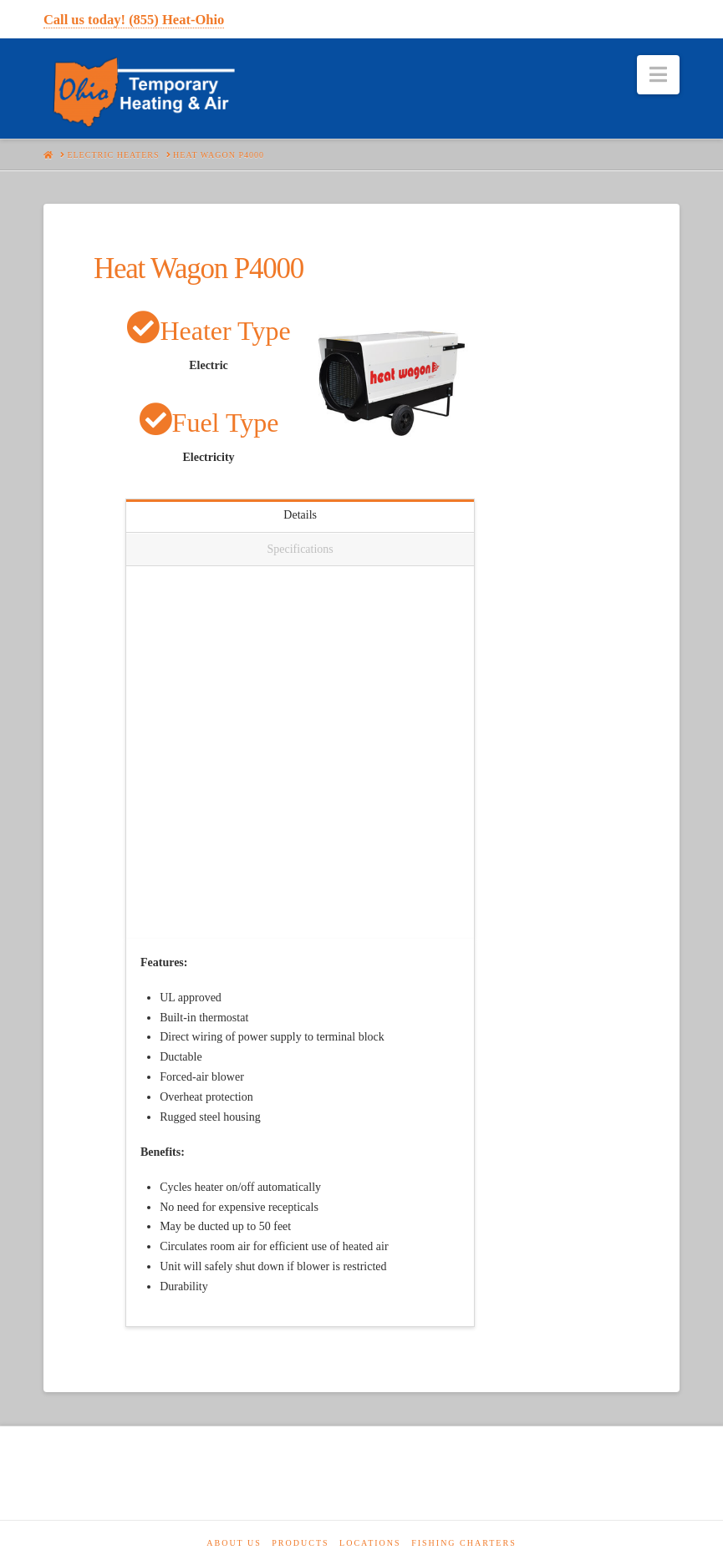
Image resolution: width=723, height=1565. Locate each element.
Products (300, 1542)
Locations (370, 1542)
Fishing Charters (464, 1542)
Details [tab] (300, 515)
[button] (658, 74)
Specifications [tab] (300, 549)
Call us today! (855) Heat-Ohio (133, 20)
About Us (234, 1542)
